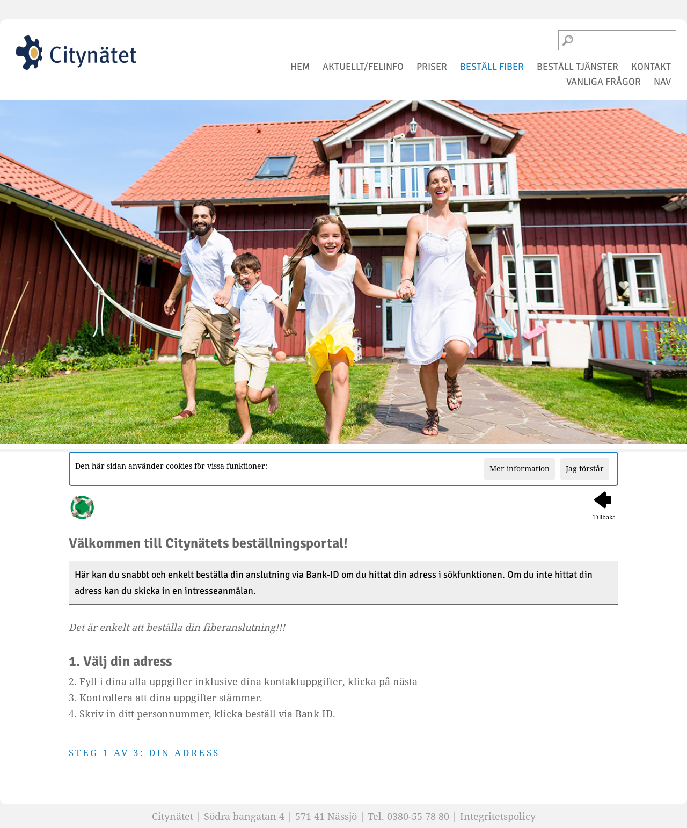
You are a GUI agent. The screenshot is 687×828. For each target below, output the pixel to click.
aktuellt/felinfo (363, 66)
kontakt (651, 66)
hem (300, 66)
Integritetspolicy (498, 816)
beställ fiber (492, 66)
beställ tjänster (577, 66)
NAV (662, 82)
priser (431, 66)
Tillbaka (604, 506)
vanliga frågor (603, 82)
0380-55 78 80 (418, 816)
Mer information (519, 468)
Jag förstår (585, 468)
